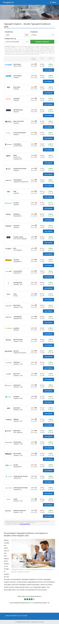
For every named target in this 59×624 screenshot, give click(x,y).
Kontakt (41, 622)
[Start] (23, 14)
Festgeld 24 (8, 2)
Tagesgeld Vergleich (31, 14)
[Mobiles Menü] (53, 2)
